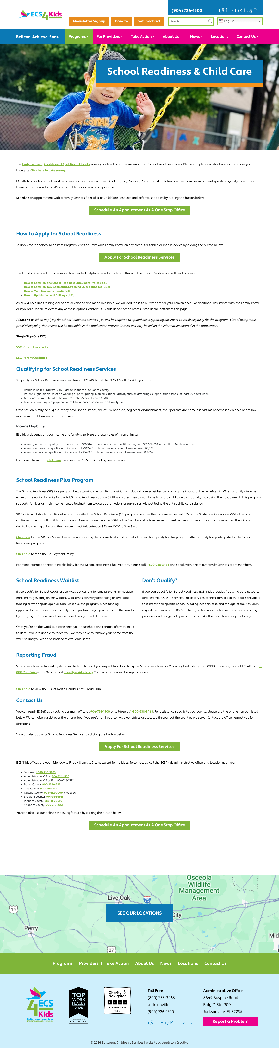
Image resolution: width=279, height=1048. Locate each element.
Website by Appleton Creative (167, 1043)
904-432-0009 (53, 793)
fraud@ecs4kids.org (78, 672)
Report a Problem (231, 1022)
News (195, 36)
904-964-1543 (54, 797)
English (227, 21)
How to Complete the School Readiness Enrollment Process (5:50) (66, 283)
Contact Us (246, 36)
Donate (121, 21)
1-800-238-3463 (157, 565)
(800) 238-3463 (161, 998)
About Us (171, 36)
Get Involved (148, 21)
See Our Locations (139, 914)
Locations (219, 36)
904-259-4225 (51, 785)
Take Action (141, 36)
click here (54, 461)
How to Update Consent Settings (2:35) (49, 295)
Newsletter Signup (143, 10)
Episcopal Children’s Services (122, 1043)
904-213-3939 (48, 789)
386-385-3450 (53, 801)
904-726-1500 (100, 712)
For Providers (108, 36)
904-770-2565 (54, 805)
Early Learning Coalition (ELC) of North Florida (56, 164)
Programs (77, 36)
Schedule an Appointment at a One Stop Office (139, 210)
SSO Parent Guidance (31, 358)
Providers (88, 964)
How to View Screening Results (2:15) (47, 291)
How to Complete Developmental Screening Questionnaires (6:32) (67, 287)
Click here (23, 537)
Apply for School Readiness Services (139, 257)
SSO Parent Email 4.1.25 (33, 347)
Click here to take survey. (48, 170)
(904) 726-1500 (187, 10)
